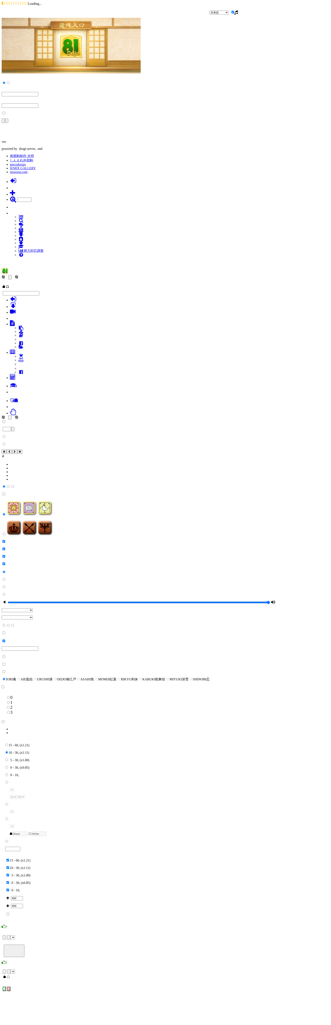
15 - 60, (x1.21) (17, 745)
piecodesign (18, 164)
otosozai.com (19, 172)
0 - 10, (12, 775)
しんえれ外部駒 (21, 160)
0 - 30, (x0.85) (17, 767)
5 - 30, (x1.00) (17, 760)
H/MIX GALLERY (23, 168)
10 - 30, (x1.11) (17, 752)
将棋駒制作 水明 (22, 156)
